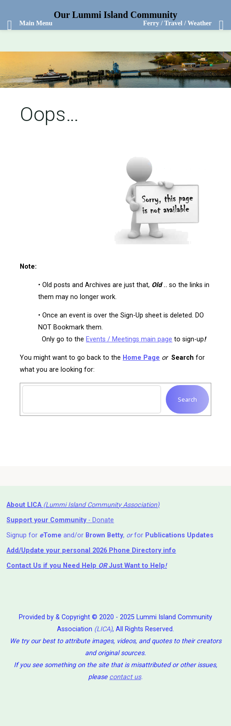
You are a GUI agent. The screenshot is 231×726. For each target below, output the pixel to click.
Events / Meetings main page (129, 339)
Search (187, 399)
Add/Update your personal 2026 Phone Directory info (91, 550)
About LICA (24, 505)
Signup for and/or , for (110, 535)
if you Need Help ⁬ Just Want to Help (85, 566)
